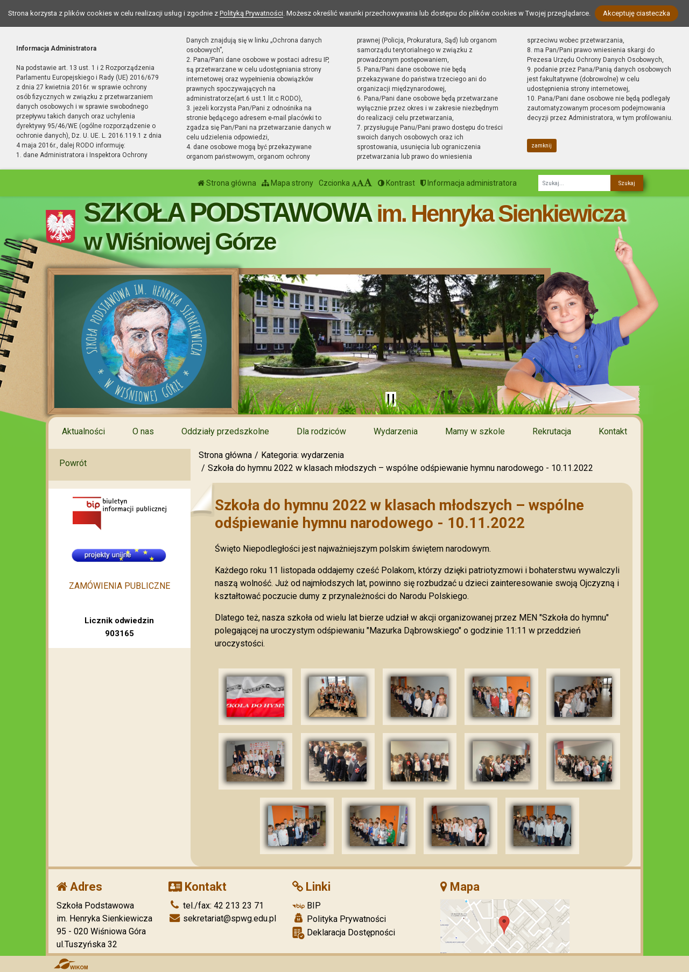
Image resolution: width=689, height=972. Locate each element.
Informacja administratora (468, 183)
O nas (143, 431)
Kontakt (613, 431)
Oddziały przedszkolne (225, 431)
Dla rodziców (321, 431)
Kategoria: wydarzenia (302, 455)
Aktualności (83, 431)
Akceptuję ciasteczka (636, 13)
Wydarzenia (396, 431)
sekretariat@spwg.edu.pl (222, 918)
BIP (306, 905)
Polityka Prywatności (339, 918)
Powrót (73, 463)
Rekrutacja (551, 431)
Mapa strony (287, 183)
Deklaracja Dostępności (343, 933)
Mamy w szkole (475, 431)
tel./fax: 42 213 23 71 (216, 905)
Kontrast (396, 183)
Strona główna (227, 183)
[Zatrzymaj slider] (391, 399)
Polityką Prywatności (251, 13)
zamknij (541, 146)
